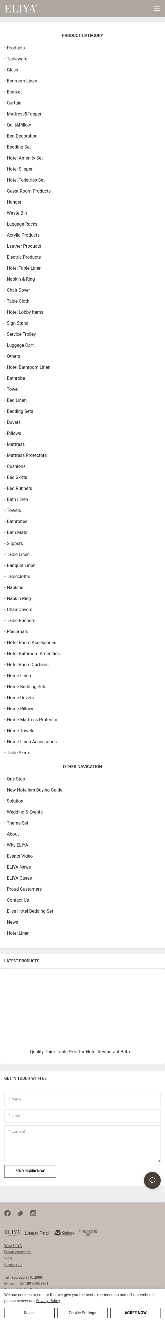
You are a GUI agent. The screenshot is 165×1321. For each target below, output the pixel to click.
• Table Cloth (16, 301)
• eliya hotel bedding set (28, 911)
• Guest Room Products (27, 191)
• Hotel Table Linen (23, 268)
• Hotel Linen (17, 933)
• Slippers (13, 543)
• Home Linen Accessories (30, 741)
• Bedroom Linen (20, 81)
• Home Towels (19, 730)
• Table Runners (19, 620)
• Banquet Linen (19, 565)
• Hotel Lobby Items (23, 312)
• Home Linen (17, 675)
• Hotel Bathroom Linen (27, 367)
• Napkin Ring (17, 598)
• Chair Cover (17, 290)
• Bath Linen (16, 499)
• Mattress (14, 444)
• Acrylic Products (22, 235)
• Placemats (16, 631)
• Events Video (18, 856)
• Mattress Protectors (25, 455)
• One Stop (14, 779)
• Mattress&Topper (23, 114)
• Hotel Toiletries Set (24, 180)
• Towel (11, 389)
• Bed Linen (15, 400)
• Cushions (15, 466)
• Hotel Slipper (18, 169)
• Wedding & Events (23, 812)
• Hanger (12, 202)
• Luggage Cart (19, 345)
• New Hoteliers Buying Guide (33, 790)
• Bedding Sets (18, 411)
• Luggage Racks (20, 224)
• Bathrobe (14, 378)
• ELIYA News (17, 867)
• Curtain (12, 103)
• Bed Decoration (20, 136)
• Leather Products (22, 246)
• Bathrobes (15, 521)
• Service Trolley (20, 334)
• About (11, 834)
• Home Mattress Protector (31, 719)
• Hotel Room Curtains (26, 664)
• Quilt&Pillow (17, 125)
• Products (14, 48)
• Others (12, 356)
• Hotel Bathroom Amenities (32, 653)
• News (11, 922)
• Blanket (13, 92)
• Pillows (12, 433)
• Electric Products (22, 257)
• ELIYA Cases (18, 878)
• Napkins (13, 587)
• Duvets (12, 422)
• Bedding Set (17, 147)
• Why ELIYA (16, 845)
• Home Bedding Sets (25, 686)
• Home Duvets (19, 697)
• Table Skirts (17, 752)
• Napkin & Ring (19, 279)
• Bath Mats (15, 532)
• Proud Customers (23, 889)
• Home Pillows (19, 708)
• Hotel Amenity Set (23, 158)
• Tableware (15, 59)
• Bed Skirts (15, 477)
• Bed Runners (18, 488)
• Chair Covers (18, 609)
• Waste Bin (15, 213)
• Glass (11, 70)
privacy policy (48, 1300)
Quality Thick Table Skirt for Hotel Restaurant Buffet (81, 1051)
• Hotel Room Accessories (30, 642)
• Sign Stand (16, 323)
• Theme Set (16, 823)
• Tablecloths (17, 576)
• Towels (12, 510)
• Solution (13, 801)
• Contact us (16, 900)
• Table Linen (17, 554)
